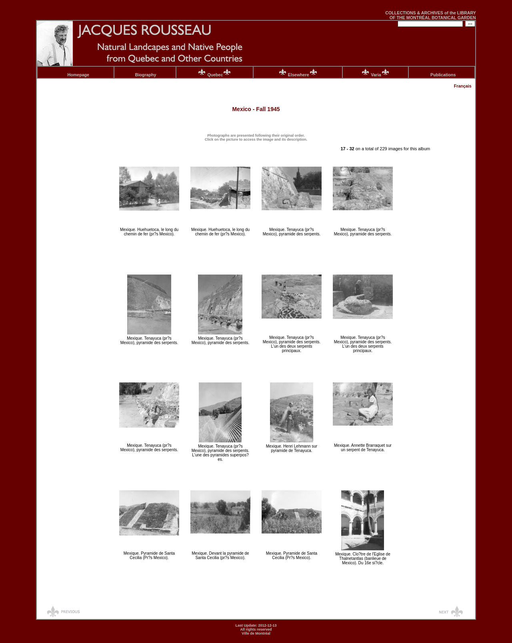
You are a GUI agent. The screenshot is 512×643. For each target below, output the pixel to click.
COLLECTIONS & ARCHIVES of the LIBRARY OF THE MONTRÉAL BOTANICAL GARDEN (430, 15)
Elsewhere (303, 74)
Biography (145, 74)
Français (463, 86)
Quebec (219, 74)
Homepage (78, 74)
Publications (443, 74)
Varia (380, 74)
